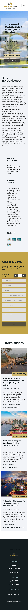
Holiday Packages (14, 568)
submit (14, 324)
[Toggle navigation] (24, 5)
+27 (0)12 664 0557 (14, 594)
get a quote (12, 60)
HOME (14, 565)
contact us (14, 572)
